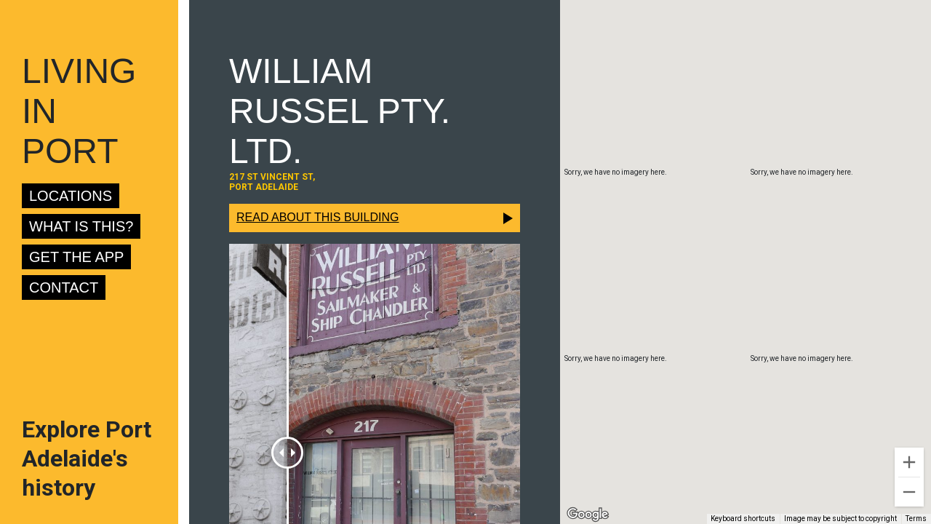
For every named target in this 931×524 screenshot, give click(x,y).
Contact (63, 287)
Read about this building (317, 217)
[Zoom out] (909, 492)
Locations (70, 196)
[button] (745, 248)
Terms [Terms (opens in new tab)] (916, 519)
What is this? (81, 226)
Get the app (76, 257)
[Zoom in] (909, 462)
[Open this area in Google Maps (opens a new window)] (588, 514)
